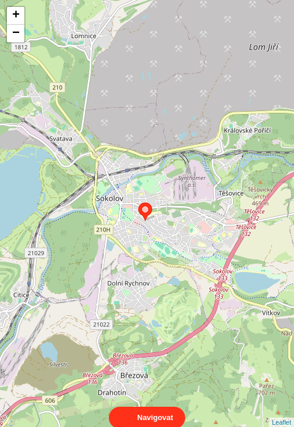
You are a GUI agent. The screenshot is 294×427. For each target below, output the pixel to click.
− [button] (16, 33)
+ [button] (16, 15)
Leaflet (281, 411)
